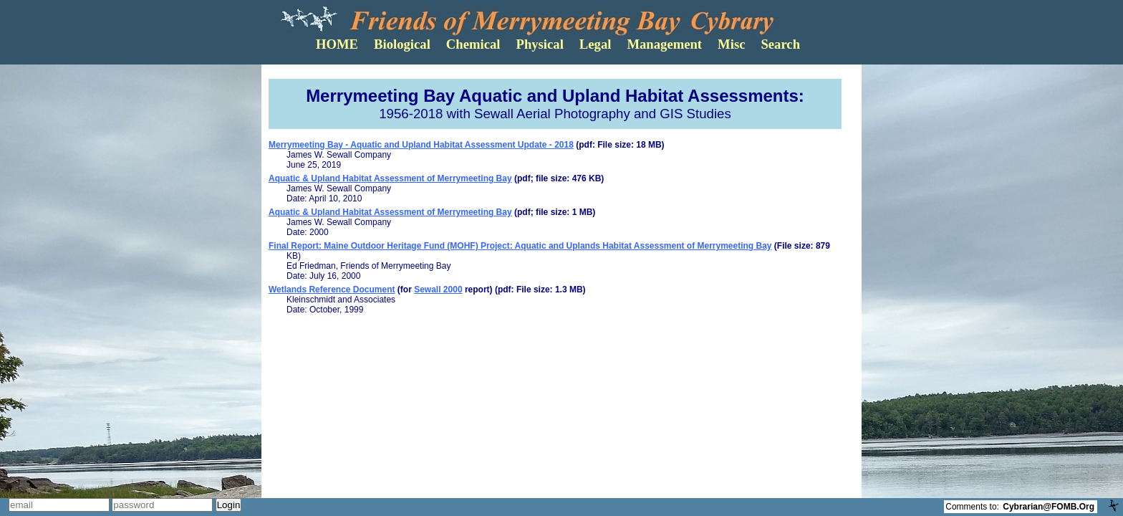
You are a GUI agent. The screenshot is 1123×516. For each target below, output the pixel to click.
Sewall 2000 (438, 290)
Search (780, 44)
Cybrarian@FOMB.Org (1048, 507)
